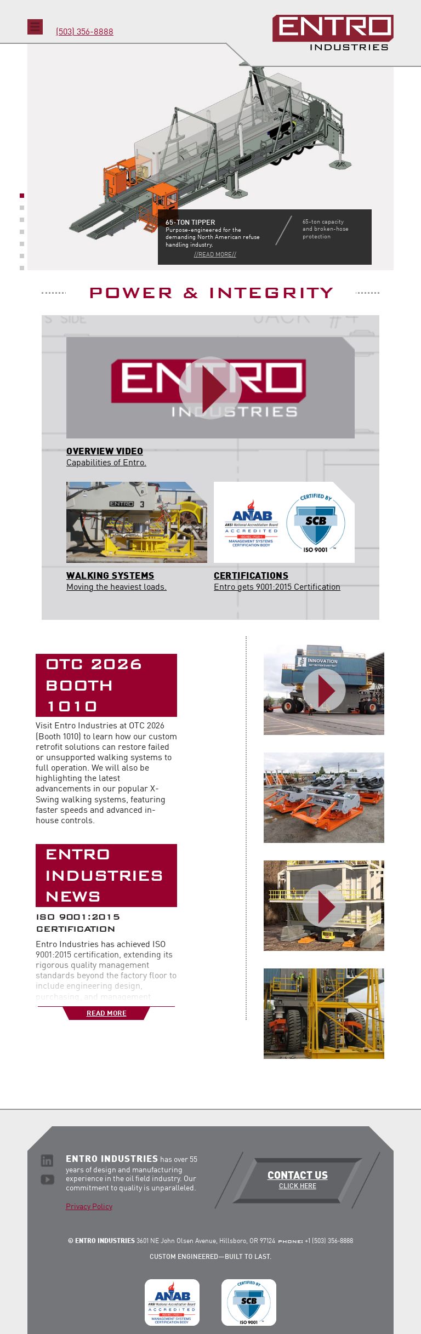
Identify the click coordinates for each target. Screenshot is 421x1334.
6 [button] (21, 256)
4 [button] (21, 232)
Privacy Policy (89, 1207)
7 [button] (21, 268)
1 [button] (21, 196)
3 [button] (21, 220)
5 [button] (21, 244)
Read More (107, 1013)
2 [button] (21, 208)
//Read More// (215, 255)
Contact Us (297, 1180)
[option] (210, 156)
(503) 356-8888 (84, 32)
